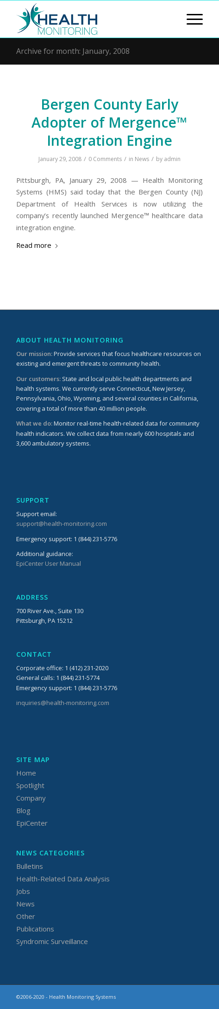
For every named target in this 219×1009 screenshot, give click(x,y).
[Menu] (190, 19)
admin (172, 159)
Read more (37, 245)
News (142, 159)
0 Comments (105, 159)
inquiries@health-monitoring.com (62, 703)
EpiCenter (32, 823)
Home (26, 772)
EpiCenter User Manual (48, 563)
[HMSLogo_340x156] (90, 19)
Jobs (23, 891)
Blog (23, 810)
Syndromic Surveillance (52, 941)
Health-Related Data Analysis (63, 878)
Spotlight (30, 785)
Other (25, 916)
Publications (35, 928)
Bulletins (29, 866)
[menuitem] (190, 19)
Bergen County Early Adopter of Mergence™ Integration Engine (109, 122)
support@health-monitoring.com (61, 523)
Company (31, 797)
